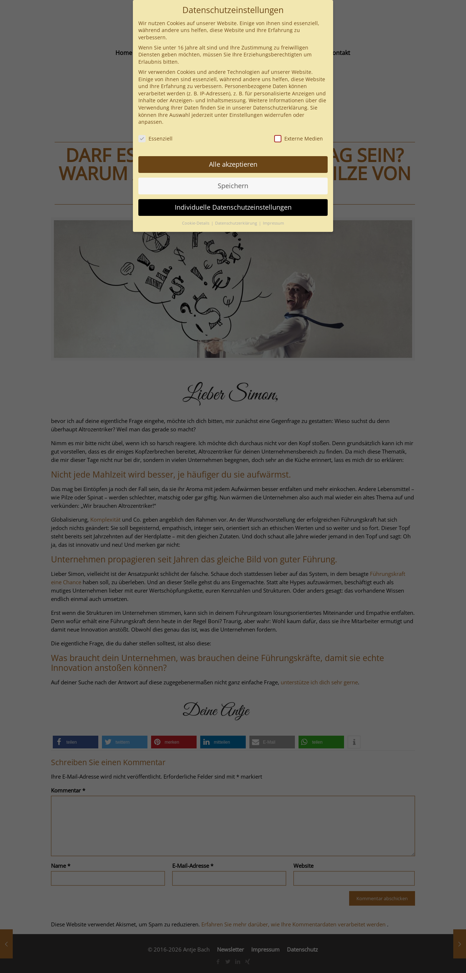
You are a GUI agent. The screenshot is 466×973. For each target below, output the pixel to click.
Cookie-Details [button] (196, 223)
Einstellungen (246, 114)
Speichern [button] (233, 185)
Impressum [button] (273, 223)
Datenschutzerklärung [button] (236, 223)
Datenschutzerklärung (280, 107)
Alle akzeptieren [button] (233, 164)
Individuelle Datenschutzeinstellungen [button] (233, 207)
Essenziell (155, 138)
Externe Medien (298, 138)
